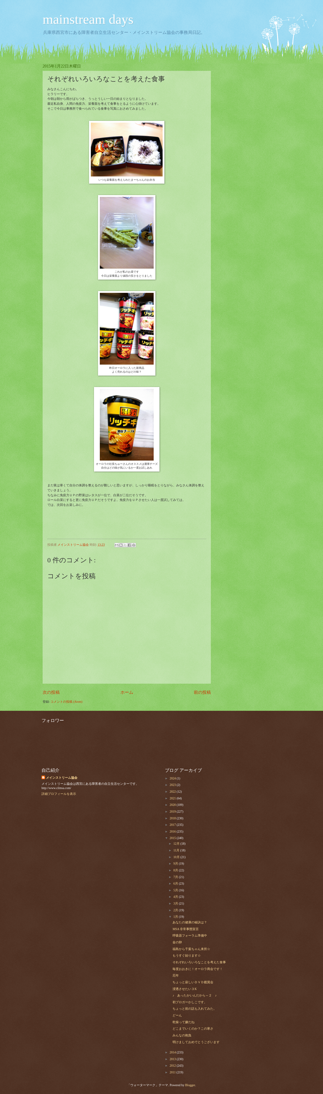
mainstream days (88, 19)
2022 (173, 791)
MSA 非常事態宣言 (185, 929)
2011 (173, 1072)
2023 (173, 785)
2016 (173, 831)
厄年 (175, 975)
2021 (173, 798)
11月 (176, 850)
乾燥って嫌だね (183, 1022)
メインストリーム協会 (61, 777)
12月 (176, 843)
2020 (173, 805)
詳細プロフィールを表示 (58, 794)
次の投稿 (51, 692)
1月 (176, 916)
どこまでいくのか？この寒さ (192, 1028)
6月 (176, 883)
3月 (176, 903)
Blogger (190, 1085)
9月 (176, 863)
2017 (173, 824)
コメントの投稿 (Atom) (66, 701)
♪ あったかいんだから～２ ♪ (194, 995)
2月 (176, 910)
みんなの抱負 (181, 1035)
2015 (173, 838)
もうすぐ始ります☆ (186, 955)
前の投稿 (202, 692)
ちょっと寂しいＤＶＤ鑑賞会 (192, 982)
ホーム (126, 692)
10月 (176, 857)
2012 (173, 1065)
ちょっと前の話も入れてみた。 (194, 1008)
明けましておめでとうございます (196, 1042)
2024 (173, 778)
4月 (176, 896)
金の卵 (177, 942)
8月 (176, 870)
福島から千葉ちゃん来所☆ (191, 949)
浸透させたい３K (184, 989)
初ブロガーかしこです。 (189, 1002)
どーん (177, 1015)
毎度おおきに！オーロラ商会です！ (197, 969)
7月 (176, 877)
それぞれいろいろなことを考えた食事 (199, 962)
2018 (173, 818)
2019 (173, 811)
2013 (173, 1059)
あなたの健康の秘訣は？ (189, 922)
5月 (176, 890)
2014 (173, 1052)
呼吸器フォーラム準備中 (189, 935)
